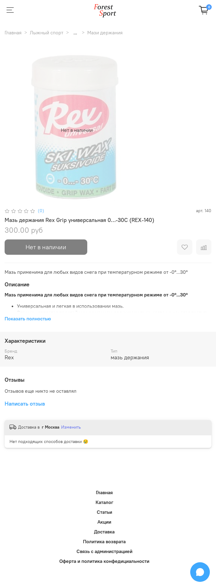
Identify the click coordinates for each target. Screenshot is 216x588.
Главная (13, 32)
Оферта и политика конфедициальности (104, 561)
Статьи (104, 512)
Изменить (71, 427)
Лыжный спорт (46, 32)
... (75, 32)
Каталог (104, 502)
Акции (104, 522)
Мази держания (105, 32)
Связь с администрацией (104, 551)
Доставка (104, 532)
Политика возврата (104, 541)
